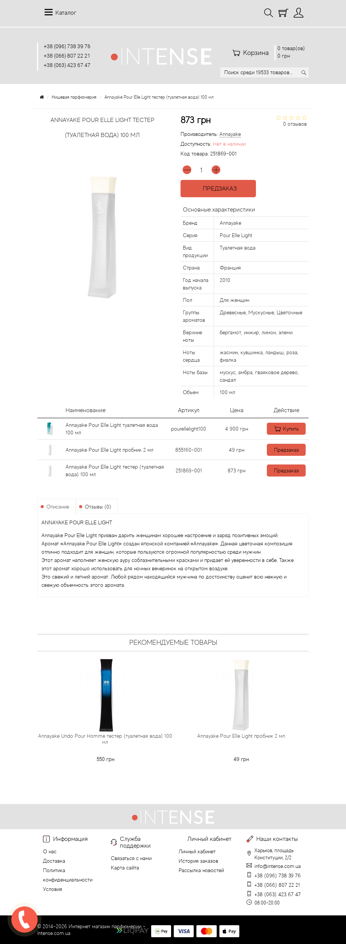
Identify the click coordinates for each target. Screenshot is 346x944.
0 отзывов (295, 124)
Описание (57, 507)
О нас (50, 851)
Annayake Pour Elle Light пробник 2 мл (109, 450)
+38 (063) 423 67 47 (67, 65)
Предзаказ (218, 188)
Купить (283, 429)
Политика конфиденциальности (67, 875)
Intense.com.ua (53, 933)
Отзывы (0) (98, 507)
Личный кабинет (197, 851)
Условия (52, 889)
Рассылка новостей (201, 870)
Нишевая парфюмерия (74, 97)
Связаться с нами (131, 858)
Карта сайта (125, 868)
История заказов (198, 861)
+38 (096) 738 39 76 (67, 46)
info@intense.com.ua (277, 866)
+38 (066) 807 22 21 (67, 55)
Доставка (54, 861)
